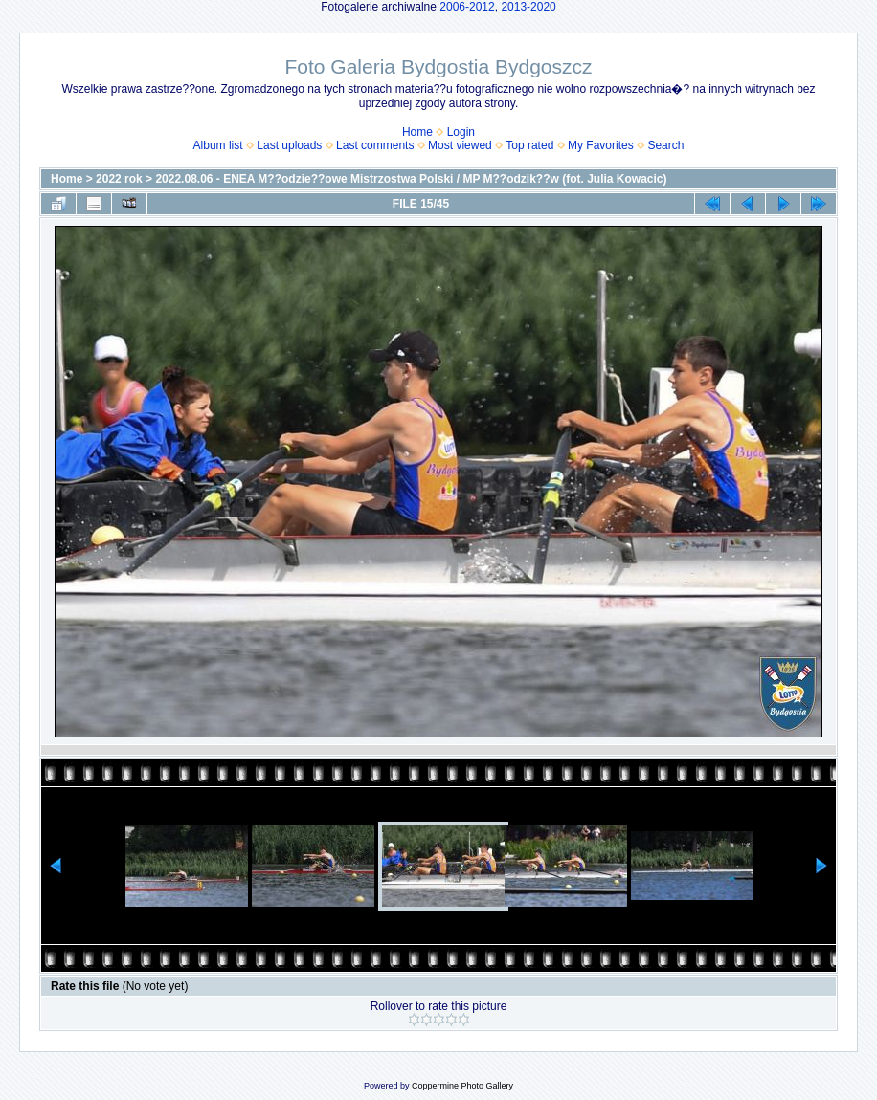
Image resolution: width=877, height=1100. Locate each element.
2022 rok (119, 179)
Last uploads (289, 145)
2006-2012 (466, 6)
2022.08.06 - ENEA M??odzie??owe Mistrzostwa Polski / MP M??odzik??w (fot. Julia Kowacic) (410, 179)
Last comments (375, 145)
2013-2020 (528, 6)
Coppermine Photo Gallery (462, 1085)
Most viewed (460, 145)
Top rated (529, 145)
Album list (218, 145)
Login (461, 132)
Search (665, 145)
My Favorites (601, 145)
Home (417, 132)
